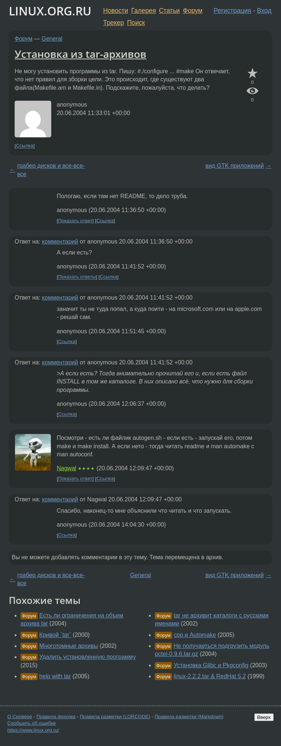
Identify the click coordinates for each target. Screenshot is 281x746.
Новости (115, 10)
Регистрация (232, 10)
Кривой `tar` (55, 635)
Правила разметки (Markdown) (188, 716)
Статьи (169, 10)
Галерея (143, 10)
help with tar (55, 676)
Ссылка (24, 146)
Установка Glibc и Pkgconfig (211, 665)
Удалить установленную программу (87, 657)
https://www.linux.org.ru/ (33, 730)
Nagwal (66, 468)
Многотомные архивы (68, 646)
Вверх (264, 717)
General (52, 39)
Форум (192, 10)
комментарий (60, 241)
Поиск (136, 22)
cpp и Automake (195, 635)
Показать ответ (75, 220)
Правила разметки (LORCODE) (115, 716)
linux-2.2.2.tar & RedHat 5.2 (210, 676)
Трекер (113, 22)
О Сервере (19, 716)
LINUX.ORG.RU (50, 11)
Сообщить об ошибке (31, 723)
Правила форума (56, 716)
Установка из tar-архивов (80, 54)
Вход (264, 10)
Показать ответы (77, 277)
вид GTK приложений (234, 166)
